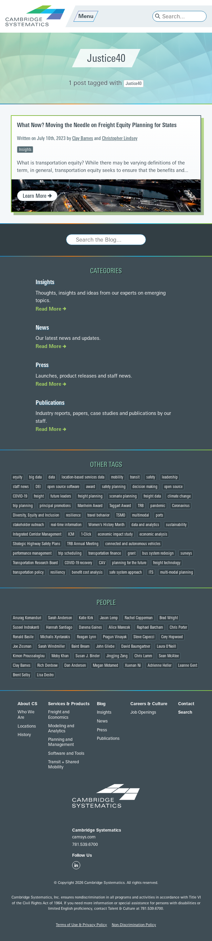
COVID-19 (20, 496)
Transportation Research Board (35, 562)
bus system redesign (158, 553)
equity (17, 477)
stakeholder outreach (28, 524)
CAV (102, 562)
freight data (152, 496)
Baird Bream (80, 646)
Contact (186, 703)
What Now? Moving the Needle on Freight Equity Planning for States (96, 125)
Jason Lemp (109, 617)
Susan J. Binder (88, 656)
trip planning (23, 505)
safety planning (114, 486)
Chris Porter (178, 627)
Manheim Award (90, 505)
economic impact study (115, 534)
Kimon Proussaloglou (29, 656)
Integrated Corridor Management (37, 534)
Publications (50, 402)
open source (173, 486)
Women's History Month (106, 524)
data (51, 477)
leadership (170, 477)
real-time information (66, 524)
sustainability (176, 524)
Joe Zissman (22, 646)
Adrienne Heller (159, 665)
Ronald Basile (23, 636)
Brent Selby (21, 675)
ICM (71, 534)
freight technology (167, 562)
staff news (21, 486)
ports (159, 515)
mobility (117, 477)
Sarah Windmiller (51, 646)
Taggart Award (120, 505)
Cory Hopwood (172, 636)
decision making (144, 486)
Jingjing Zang (117, 656)
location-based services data (83, 477)
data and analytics (145, 524)
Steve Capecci (143, 636)
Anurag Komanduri (27, 617)
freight (39, 496)
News (42, 327)
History (24, 734)
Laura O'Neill (166, 646)
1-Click (86, 534)
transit (135, 477)
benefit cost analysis (87, 572)
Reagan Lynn (86, 636)
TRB (141, 505)
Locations (27, 726)
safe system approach (125, 572)
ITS (151, 572)
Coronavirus (181, 505)
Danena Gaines (90, 627)
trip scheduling (70, 553)
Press (42, 365)
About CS (27, 703)
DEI (38, 486)
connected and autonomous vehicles (133, 543)
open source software (63, 486)
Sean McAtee (169, 656)
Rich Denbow (47, 665)
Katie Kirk (86, 617)
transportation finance (104, 553)
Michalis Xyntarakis (55, 636)
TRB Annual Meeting (83, 543)
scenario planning (123, 496)
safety (150, 477)
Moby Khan (60, 656)
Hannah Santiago (59, 627)
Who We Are (26, 715)
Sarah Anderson (60, 617)
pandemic (157, 505)
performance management (32, 553)
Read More (51, 309)
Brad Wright (169, 617)
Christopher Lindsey (119, 138)
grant (131, 553)
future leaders (60, 496)
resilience (73, 515)
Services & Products (68, 703)
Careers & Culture (148, 703)
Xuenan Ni (133, 665)
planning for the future (129, 562)
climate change (179, 496)
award (90, 486)
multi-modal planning (176, 572)
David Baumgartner (135, 646)
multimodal (140, 515)
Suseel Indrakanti (26, 627)
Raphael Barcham (150, 627)
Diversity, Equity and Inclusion (36, 515)
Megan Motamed (105, 665)
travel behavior (98, 515)
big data (35, 477)
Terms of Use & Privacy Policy (81, 925)
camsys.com (84, 837)
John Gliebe (105, 646)
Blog (101, 703)
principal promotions (55, 505)
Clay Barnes (82, 138)
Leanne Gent (187, 665)
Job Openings (143, 712)
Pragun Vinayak (115, 636)
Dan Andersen (75, 665)
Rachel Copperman (139, 617)
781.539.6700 (85, 844)
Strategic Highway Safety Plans (36, 543)
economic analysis (153, 534)
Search (185, 712)
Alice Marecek (119, 627)
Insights (25, 149)
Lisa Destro (45, 675)
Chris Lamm (143, 656)
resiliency (57, 572)
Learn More (37, 196)
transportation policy (28, 572)
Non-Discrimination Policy (134, 925)
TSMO (120, 515)
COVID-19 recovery (78, 562)
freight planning (90, 496)
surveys (186, 553)
